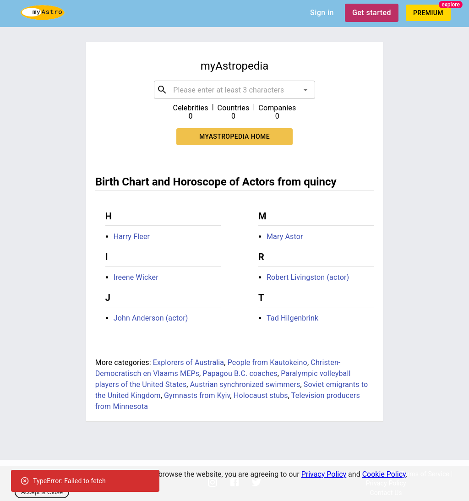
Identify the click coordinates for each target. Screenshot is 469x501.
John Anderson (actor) (151, 318)
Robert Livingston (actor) (308, 277)
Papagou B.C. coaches (239, 373)
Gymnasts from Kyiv (197, 395)
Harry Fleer (132, 236)
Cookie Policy (384, 474)
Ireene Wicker (136, 277)
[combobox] (234, 90)
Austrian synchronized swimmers (245, 384)
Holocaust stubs (261, 395)
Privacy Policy (324, 474)
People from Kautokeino (267, 362)
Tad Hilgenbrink (292, 318)
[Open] (305, 89)
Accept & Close (42, 492)
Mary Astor (285, 236)
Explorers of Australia (188, 362)
